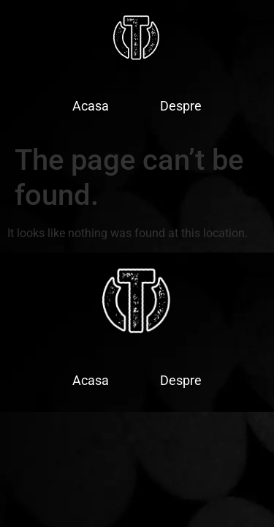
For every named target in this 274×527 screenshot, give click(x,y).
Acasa (90, 105)
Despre (181, 105)
